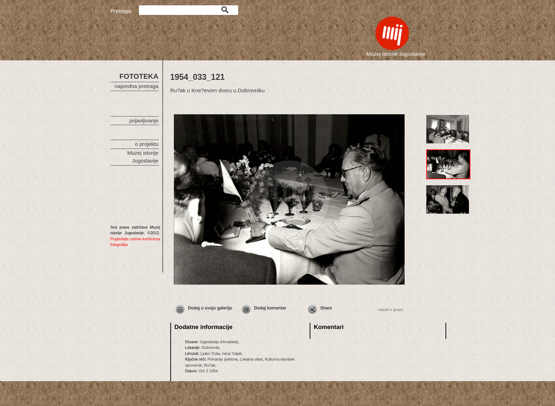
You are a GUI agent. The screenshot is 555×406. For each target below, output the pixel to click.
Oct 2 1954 (208, 371)
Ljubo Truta (210, 353)
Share (326, 308)
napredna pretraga (136, 86)
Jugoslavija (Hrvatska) (218, 342)
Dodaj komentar (270, 308)
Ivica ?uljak (231, 353)
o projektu (147, 144)
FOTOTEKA (139, 76)
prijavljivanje (144, 120)
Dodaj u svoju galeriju (210, 308)
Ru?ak (209, 365)
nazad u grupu (390, 309)
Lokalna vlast (251, 359)
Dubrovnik (210, 347)
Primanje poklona (222, 359)
